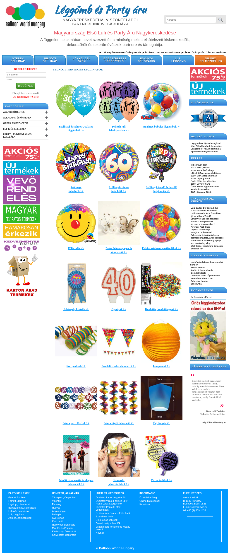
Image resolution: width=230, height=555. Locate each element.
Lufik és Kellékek (14, 129)
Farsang (56, 504)
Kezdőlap (104, 52)
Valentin (56, 501)
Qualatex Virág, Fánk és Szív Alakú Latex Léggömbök (111, 502)
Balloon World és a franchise (205, 213)
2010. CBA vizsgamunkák (203, 175)
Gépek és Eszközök (15, 123)
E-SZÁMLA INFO (202, 290)
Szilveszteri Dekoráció (64, 534)
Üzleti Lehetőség (121, 52)
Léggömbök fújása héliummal (205, 148)
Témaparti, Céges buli (64, 497)
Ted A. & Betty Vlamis (201, 270)
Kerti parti (57, 521)
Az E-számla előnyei (200, 297)
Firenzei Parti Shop (200, 227)
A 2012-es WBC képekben (203, 210)
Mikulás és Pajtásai (62, 528)
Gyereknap (58, 517)
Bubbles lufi (196, 248)
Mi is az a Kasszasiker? (202, 224)
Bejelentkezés (26, 69)
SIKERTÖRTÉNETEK (205, 255)
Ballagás (56, 514)
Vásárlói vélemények (209, 366)
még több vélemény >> (214, 422)
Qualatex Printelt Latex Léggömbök (108, 508)
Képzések (148, 52)
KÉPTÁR (196, 158)
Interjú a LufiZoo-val (200, 232)
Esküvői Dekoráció (146, 60)
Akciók (137, 52)
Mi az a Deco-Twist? (200, 216)
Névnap (100, 532)
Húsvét (56, 507)
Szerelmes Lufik (104, 516)
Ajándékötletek (14, 112)
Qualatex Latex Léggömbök (111, 497)
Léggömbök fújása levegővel (205, 143)
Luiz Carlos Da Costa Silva (204, 208)
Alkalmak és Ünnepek (17, 117)
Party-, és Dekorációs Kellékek (17, 135)
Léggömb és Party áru (100, 9)
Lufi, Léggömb (178, 60)
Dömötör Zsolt (198, 273)
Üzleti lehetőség (148, 497)
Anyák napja (58, 511)
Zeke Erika (196, 283)
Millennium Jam (198, 165)
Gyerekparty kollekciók (108, 523)
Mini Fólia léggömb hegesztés (206, 146)
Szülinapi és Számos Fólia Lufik (113, 513)
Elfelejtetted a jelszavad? (25, 93)
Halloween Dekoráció (63, 524)
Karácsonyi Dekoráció (64, 531)
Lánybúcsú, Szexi (82, 60)
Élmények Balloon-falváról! (204, 218)
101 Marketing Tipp (200, 243)
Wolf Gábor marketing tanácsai (206, 246)
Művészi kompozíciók (201, 221)
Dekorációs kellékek (106, 520)
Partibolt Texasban (200, 189)
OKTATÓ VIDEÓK (203, 136)
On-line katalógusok (168, 52)
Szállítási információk (212, 52)
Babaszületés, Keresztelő (115, 60)
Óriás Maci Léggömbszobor (204, 186)
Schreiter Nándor (199, 281)
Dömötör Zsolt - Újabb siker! (205, 275)
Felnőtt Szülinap (50, 60)
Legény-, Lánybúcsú (19, 504)
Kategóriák (14, 106)
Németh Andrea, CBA (201, 278)
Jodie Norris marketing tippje (205, 240)
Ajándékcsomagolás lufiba (204, 151)
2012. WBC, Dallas (200, 167)
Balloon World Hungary (116, 548)
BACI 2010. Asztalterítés (203, 181)
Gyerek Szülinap (18, 60)
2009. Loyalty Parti (200, 184)
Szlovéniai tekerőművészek (204, 235)
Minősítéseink (202, 102)
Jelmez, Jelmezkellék (211, 60)
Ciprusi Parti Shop (200, 229)
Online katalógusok (149, 501)
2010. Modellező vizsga (202, 170)
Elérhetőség (189, 52)
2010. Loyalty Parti (200, 178)
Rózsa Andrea (197, 267)
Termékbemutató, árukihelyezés (207, 237)
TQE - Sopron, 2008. (200, 192)
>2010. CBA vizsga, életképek (205, 173)
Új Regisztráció (26, 97)
